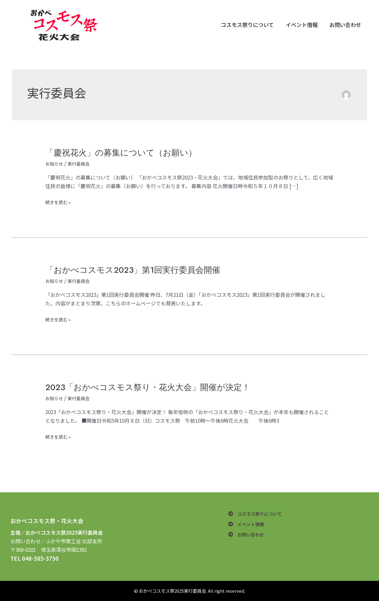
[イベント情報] (248, 526)
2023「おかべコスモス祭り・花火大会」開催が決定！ (155, 387)
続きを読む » (59, 202)
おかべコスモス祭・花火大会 (46, 521)
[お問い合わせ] (248, 537)
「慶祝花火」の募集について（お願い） (126, 152)
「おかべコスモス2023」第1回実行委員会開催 (139, 269)
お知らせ (55, 163)
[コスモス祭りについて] (258, 514)
